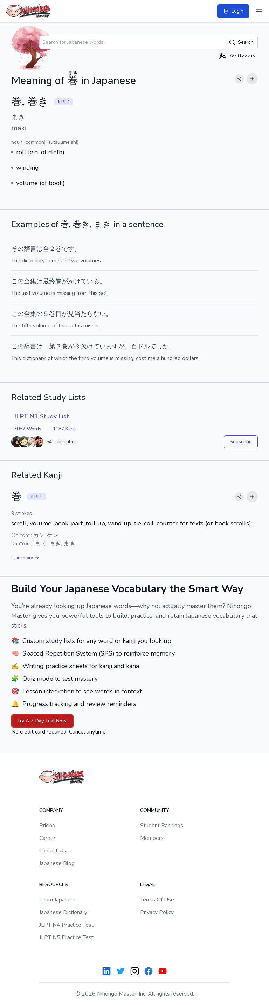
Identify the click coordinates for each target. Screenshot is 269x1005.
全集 (30, 281)
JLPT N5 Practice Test (66, 937)
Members (152, 838)
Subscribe (241, 441)
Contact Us (52, 851)
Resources (53, 884)
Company (51, 810)
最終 (49, 281)
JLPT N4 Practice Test (66, 925)
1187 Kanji (64, 428)
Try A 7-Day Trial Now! (42, 720)
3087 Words (27, 428)
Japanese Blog (57, 863)
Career (47, 838)
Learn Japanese (58, 900)
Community (154, 810)
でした (159, 346)
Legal (147, 884)
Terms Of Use (157, 900)
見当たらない (87, 314)
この (17, 281)
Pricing (47, 825)
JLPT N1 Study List (41, 416)
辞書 (30, 249)
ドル (143, 346)
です (68, 249)
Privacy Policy (157, 912)
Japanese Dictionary (63, 912)
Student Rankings (161, 825)
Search (241, 42)
